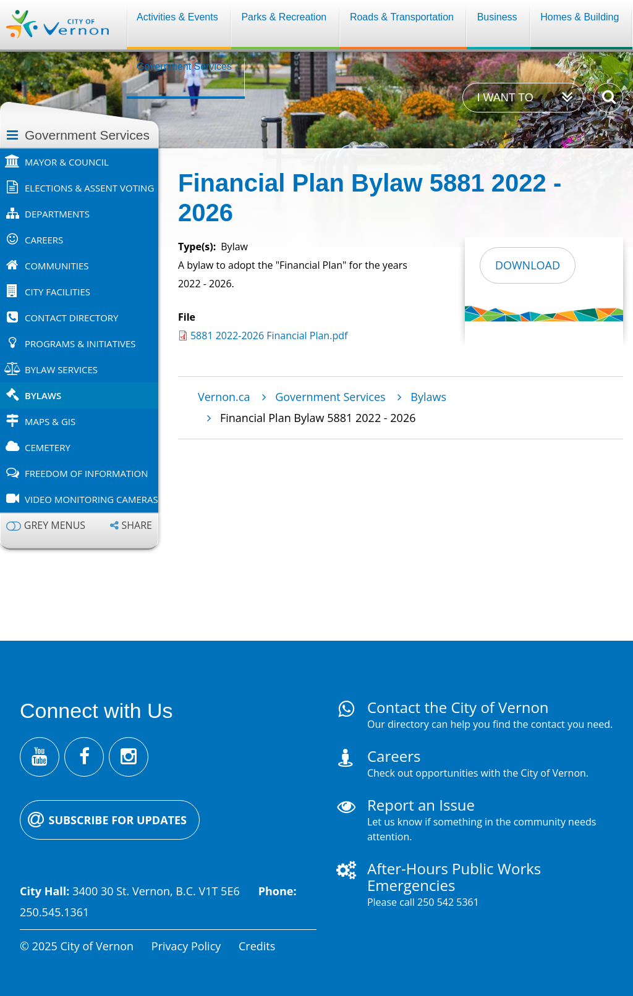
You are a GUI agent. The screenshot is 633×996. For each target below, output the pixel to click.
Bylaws (43, 395)
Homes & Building (579, 17)
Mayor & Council (67, 162)
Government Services (184, 66)
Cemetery (47, 447)
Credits (257, 946)
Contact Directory (71, 317)
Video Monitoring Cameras (91, 499)
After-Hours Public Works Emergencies (454, 876)
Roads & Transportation (402, 17)
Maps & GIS (50, 421)
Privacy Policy (186, 946)
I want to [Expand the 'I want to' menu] (505, 97)
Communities (57, 266)
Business (497, 17)
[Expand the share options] (131, 525)
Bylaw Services (61, 369)
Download (527, 265)
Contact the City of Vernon (458, 707)
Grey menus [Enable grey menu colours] (54, 525)
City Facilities (57, 291)
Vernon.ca (224, 396)
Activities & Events (177, 17)
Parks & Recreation (283, 17)
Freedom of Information (86, 473)
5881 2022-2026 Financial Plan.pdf (268, 335)
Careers (44, 240)
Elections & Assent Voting (89, 188)
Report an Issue (421, 805)
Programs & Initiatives (80, 343)
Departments (57, 214)
